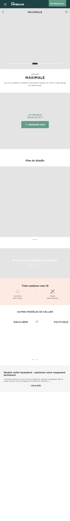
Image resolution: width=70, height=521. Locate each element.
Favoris (35, 265)
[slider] (35, 63)
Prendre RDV (35, 124)
